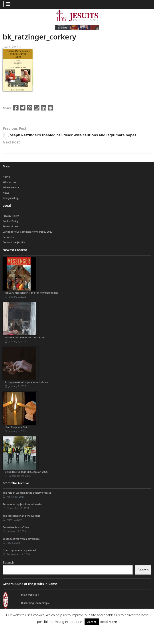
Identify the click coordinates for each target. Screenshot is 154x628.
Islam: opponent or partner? (19, 550)
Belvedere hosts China (16, 527)
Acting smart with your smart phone (26, 382)
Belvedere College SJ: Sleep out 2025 (26, 471)
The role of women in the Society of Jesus (27, 492)
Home (6, 176)
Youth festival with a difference (21, 538)
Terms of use (10, 226)
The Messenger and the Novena (21, 515)
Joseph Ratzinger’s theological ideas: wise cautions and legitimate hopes (72, 135)
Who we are (10, 182)
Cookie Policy (10, 221)
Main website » (30, 594)
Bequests (8, 237)
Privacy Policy (11, 215)
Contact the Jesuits (14, 242)
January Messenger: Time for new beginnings (32, 292)
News (6, 192)
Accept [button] (91, 622)
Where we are (11, 187)
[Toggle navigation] (8, 4)
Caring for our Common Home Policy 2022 (27, 231)
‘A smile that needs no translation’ (25, 337)
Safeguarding (11, 198)
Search (8, 562)
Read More (108, 621)
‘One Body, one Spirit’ (17, 427)
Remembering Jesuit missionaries (22, 504)
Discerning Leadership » (35, 602)
